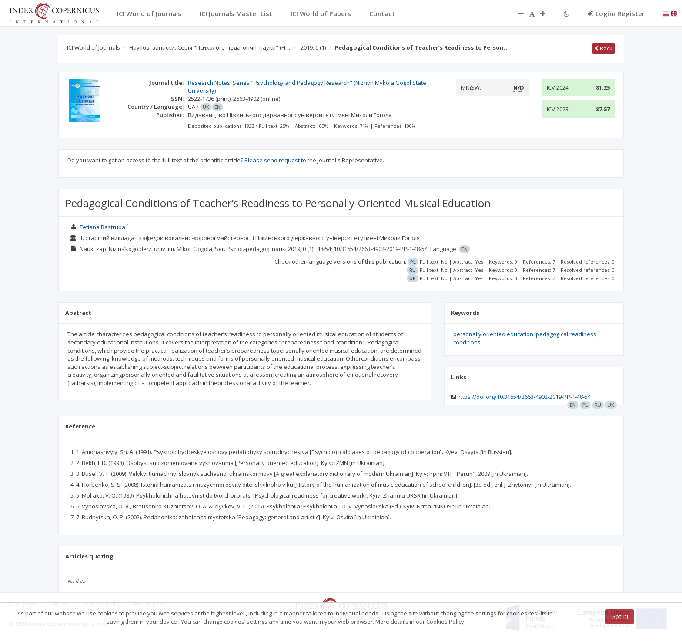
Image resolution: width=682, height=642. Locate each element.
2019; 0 (313, 47)
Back (603, 48)
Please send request (272, 160)
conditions (467, 342)
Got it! (619, 616)
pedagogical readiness (566, 334)
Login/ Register (616, 13)
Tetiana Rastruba (102, 227)
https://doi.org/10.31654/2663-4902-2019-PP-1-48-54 (524, 397)
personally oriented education (493, 334)
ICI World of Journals (93, 47)
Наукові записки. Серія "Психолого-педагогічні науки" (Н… (209, 47)
